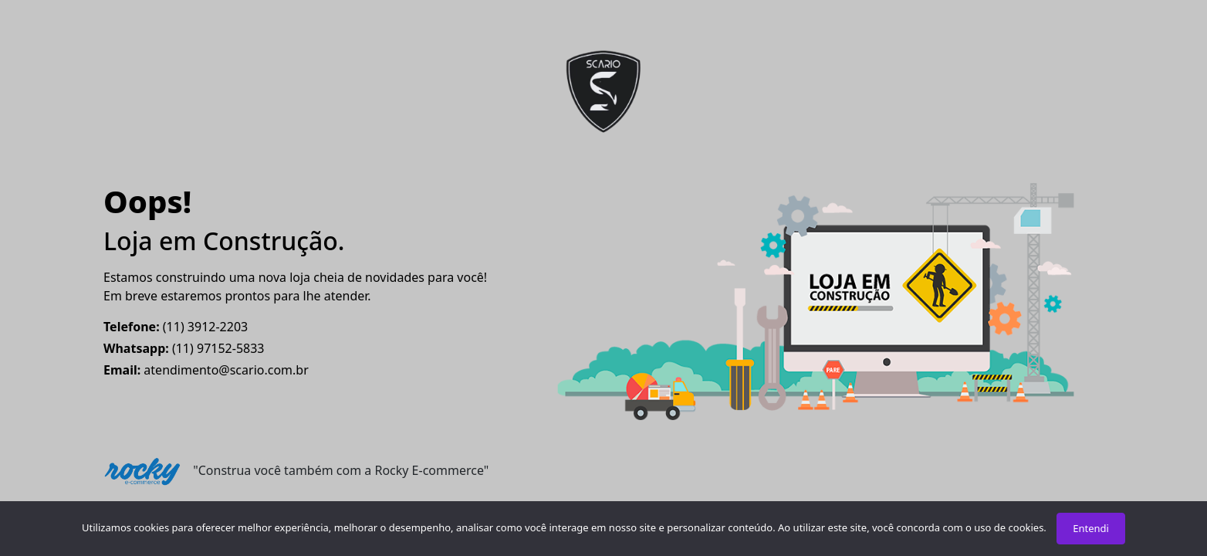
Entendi (1091, 528)
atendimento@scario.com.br (206, 369)
